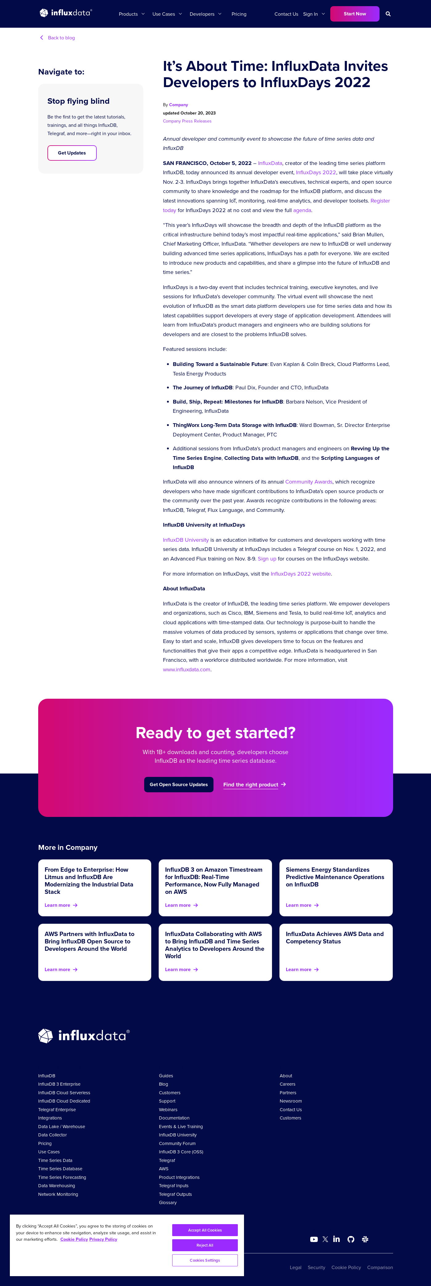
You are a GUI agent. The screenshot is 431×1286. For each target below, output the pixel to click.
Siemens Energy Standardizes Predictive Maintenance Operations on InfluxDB (335, 877)
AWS (164, 1168)
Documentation (174, 1118)
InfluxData (270, 163)
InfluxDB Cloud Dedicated (64, 1101)
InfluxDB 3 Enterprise (59, 1084)
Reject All (205, 1245)
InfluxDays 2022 (316, 172)
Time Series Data (55, 1160)
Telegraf (167, 1160)
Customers (170, 1092)
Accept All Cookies (205, 1230)
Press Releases (197, 121)
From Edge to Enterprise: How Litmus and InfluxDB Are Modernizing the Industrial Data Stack (89, 880)
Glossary (168, 1202)
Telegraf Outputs (175, 1194)
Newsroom (291, 1101)
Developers (202, 13)
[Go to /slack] (365, 1239)
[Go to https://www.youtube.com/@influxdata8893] (314, 1239)
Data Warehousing (56, 1185)
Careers (287, 1084)
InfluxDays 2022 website (301, 573)
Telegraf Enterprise (57, 1109)
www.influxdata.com (186, 669)
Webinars (168, 1109)
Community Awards (308, 481)
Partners (288, 1092)
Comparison (380, 1267)
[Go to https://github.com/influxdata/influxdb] (350, 1239)
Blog (163, 1084)
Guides (166, 1075)
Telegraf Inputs (174, 1185)
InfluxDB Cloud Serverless (64, 1092)
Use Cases (163, 13)
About (286, 1075)
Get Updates (72, 152)
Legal (296, 1267)
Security (316, 1267)
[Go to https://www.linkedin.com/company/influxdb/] (336, 1238)
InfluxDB (46, 1075)
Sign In (310, 13)
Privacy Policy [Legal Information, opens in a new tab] (103, 1239)
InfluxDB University (186, 540)
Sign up (267, 558)
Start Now (355, 13)
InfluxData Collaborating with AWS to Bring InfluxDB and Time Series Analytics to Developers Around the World (214, 944)
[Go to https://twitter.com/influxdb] (325, 1240)
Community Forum (177, 1143)
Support (167, 1101)
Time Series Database (60, 1168)
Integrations (50, 1118)
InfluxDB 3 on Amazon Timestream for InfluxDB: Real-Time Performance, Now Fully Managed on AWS (213, 880)
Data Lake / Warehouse (61, 1126)
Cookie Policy (346, 1267)
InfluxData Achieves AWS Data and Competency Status (335, 937)
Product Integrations (179, 1177)
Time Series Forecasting (62, 1177)
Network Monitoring (58, 1194)
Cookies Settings (205, 1260)
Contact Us (286, 13)
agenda (302, 210)
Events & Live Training (181, 1126)
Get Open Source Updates (179, 784)
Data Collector (52, 1134)
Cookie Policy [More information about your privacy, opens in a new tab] (74, 1239)
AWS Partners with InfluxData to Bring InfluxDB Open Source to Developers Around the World (89, 941)
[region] (127, 1245)
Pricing (239, 13)
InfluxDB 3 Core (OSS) (181, 1151)
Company (178, 105)
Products (128, 13)
